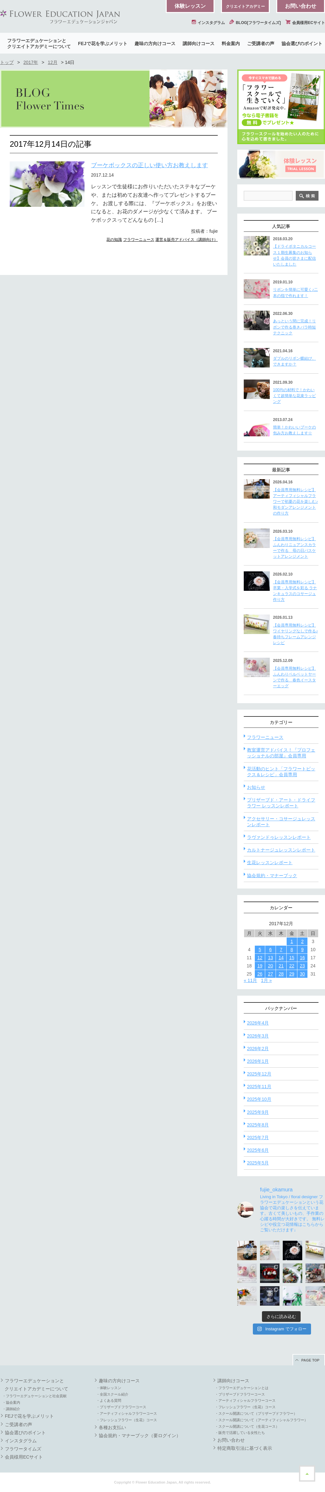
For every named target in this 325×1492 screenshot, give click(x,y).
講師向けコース (198, 43)
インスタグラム (208, 22)
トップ (7, 62)
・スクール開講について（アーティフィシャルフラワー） (261, 1420)
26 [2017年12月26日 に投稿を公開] (260, 973)
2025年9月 (258, 1112)
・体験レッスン (108, 1388)
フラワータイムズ (23, 1448)
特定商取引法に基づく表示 (244, 1448)
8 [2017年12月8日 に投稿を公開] (292, 949)
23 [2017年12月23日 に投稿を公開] (302, 965)
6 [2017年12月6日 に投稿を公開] (270, 949)
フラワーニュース (138, 239)
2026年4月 (258, 1023)
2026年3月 (258, 1035)
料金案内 (231, 43)
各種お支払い (112, 1427)
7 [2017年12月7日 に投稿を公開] (281, 949)
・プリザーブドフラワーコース (121, 1407)
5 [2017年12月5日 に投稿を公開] (260, 949)
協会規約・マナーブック (272, 875)
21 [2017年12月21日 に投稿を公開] (281, 965)
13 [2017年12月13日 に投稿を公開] (270, 957)
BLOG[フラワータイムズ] (255, 22)
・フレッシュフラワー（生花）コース (126, 1420)
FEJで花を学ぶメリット (102, 43)
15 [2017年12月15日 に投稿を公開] (291, 957)
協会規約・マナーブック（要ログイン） (140, 1435)
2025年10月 (259, 1099)
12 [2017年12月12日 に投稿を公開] (260, 957)
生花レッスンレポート (269, 862)
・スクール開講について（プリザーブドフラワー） (256, 1413)
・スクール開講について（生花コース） (247, 1426)
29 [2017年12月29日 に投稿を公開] (291, 973)
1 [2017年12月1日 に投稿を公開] (292, 941)
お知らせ (256, 787)
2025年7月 (258, 1137)
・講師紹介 (11, 1409)
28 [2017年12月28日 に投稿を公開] (281, 973)
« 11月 (250, 980)
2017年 (30, 62)
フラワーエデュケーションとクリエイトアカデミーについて (39, 43)
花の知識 (114, 239)
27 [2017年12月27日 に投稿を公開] (270, 973)
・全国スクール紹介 (112, 1394)
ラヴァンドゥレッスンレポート (279, 837)
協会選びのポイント (301, 43)
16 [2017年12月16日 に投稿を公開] (302, 957)
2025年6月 (258, 1150)
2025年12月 (259, 1073)
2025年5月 (258, 1162)
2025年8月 (258, 1124)
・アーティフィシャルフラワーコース (126, 1413)
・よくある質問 (108, 1400)
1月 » (266, 980)
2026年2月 (258, 1048)
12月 (53, 62)
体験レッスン (190, 6)
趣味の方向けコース (155, 43)
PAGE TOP (310, 1360)
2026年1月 (258, 1061)
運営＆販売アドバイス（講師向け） (186, 239)
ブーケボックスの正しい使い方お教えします (149, 165)
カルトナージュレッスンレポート (281, 849)
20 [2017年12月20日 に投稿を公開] (270, 965)
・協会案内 (11, 1402)
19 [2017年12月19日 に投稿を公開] (260, 965)
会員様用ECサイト (305, 22)
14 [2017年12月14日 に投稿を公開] (281, 957)
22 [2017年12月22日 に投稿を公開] (291, 965)
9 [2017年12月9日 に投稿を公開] (302, 949)
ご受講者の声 (260, 43)
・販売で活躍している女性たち (240, 1433)
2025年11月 (259, 1086)
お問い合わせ (300, 6)
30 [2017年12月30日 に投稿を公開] (302, 973)
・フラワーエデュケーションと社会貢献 (34, 1396)
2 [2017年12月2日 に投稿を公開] (302, 941)
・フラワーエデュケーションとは (241, 1388)
